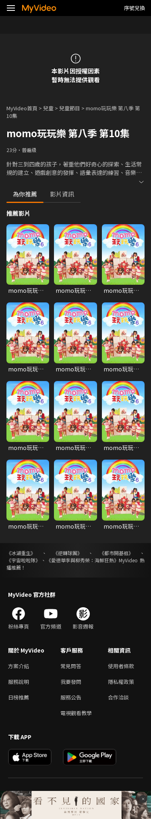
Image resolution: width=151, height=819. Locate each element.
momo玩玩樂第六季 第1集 (25, 290)
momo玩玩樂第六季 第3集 (121, 290)
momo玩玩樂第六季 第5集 (73, 369)
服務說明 (18, 681)
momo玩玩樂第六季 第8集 (73, 448)
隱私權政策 (121, 681)
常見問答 (70, 666)
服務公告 (70, 697)
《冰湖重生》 (20, 552)
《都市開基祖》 (116, 552)
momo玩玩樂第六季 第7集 (25, 448)
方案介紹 (18, 666)
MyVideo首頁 (21, 108)
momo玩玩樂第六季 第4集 (25, 369)
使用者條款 (121, 666)
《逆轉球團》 (67, 552)
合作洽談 (118, 697)
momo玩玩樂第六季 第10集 (26, 526)
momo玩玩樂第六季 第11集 (73, 526)
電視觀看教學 (76, 713)
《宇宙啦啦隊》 (23, 560)
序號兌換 (134, 8)
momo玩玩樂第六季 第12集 (121, 526)
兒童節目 (69, 108)
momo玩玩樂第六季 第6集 (121, 369)
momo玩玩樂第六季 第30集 (73, 290)
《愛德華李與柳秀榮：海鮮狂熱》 (82, 560)
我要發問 (70, 681)
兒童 (48, 108)
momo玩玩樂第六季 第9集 (121, 448)
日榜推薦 (18, 697)
